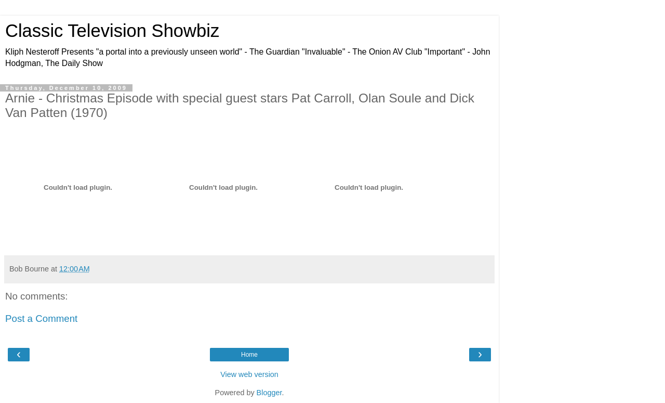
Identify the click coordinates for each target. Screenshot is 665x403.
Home (249, 354)
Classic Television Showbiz (112, 31)
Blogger (269, 392)
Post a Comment (41, 318)
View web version (249, 374)
